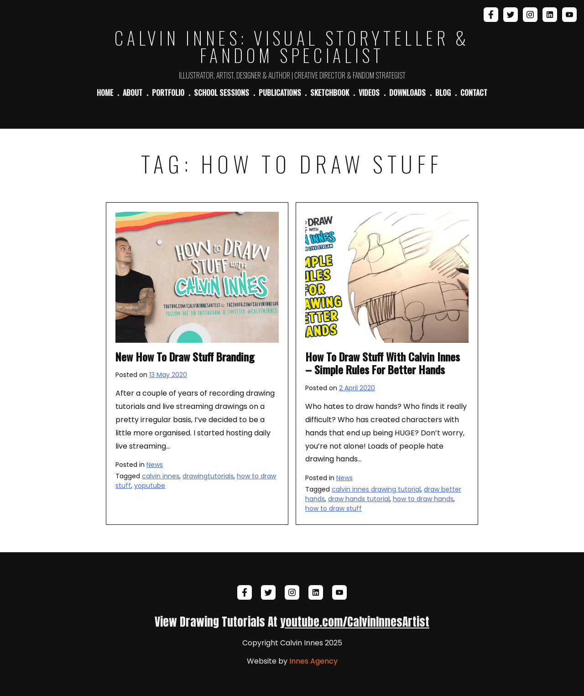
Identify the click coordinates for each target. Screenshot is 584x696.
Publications (280, 92)
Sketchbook (329, 92)
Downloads (407, 92)
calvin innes (160, 476)
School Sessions (221, 92)
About (132, 92)
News (154, 464)
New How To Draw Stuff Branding (184, 356)
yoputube (149, 485)
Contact (473, 92)
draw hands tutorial (359, 498)
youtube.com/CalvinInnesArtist (354, 621)
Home (105, 92)
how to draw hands (423, 498)
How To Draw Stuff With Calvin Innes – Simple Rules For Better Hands (382, 363)
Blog (443, 92)
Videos (369, 92)
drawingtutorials (208, 476)
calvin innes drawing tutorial (376, 489)
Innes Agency (313, 661)
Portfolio (168, 92)
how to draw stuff (333, 508)
